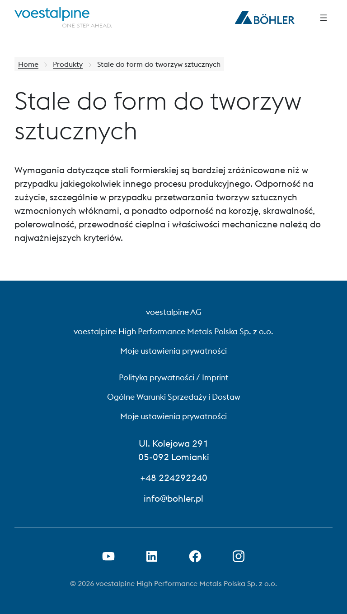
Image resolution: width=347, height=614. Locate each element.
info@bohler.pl (173, 498)
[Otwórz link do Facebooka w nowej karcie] (195, 556)
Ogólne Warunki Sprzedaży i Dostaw (173, 397)
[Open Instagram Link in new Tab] (238, 556)
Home (28, 64)
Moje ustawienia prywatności (173, 351)
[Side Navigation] (323, 18)
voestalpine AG (174, 312)
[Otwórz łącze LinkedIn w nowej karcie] (152, 556)
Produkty (68, 64)
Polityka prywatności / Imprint (174, 377)
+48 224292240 (173, 477)
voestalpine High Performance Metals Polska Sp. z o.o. (173, 331)
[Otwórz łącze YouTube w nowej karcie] (108, 556)
